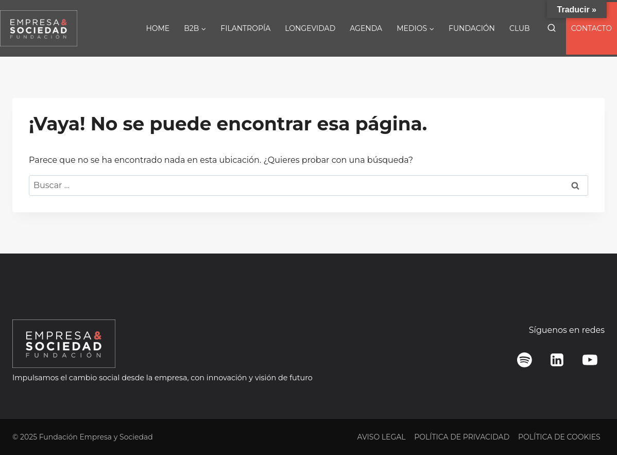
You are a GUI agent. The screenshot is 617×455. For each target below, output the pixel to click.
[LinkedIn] (557, 360)
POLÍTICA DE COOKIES (559, 437)
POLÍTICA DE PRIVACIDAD (461, 437)
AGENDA (366, 28)
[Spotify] (525, 360)
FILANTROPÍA (245, 28)
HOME (157, 28)
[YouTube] (590, 360)
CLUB (519, 28)
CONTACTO (591, 28)
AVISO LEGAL (381, 437)
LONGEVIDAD (310, 28)
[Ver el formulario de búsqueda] (551, 28)
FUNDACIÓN (472, 28)
